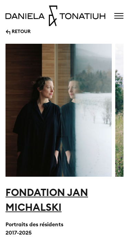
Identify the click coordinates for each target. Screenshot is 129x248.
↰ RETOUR (18, 31)
